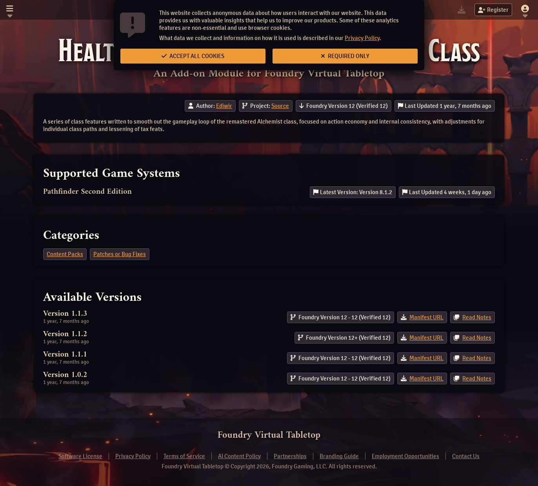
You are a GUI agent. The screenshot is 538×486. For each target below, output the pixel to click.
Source (280, 105)
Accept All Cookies (193, 56)
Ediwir (224, 105)
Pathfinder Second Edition (87, 192)
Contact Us (466, 456)
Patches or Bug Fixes (119, 254)
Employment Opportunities (405, 456)
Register (493, 9)
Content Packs (65, 254)
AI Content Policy (239, 456)
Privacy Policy (362, 38)
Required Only (345, 56)
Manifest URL (426, 317)
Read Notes (476, 317)
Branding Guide (339, 456)
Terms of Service (184, 456)
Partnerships (290, 456)
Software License (80, 456)
